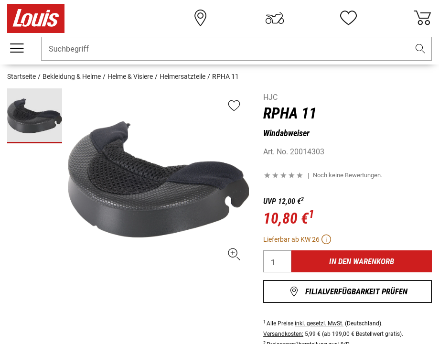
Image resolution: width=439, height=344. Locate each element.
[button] (420, 49)
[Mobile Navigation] (16, 48)
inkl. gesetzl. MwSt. (319, 323)
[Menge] (277, 261)
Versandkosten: (283, 334)
